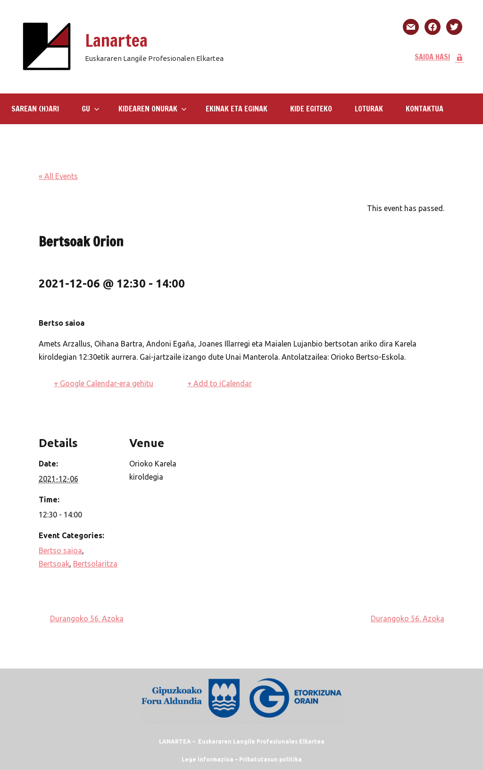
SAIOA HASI (439, 56)
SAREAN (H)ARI (35, 108)
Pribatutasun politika (270, 759)
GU (91, 108)
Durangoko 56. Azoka (87, 618)
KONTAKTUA (424, 108)
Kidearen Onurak (152, 108)
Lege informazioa (207, 759)
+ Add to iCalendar (219, 383)
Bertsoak (54, 563)
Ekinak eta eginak (236, 108)
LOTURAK (369, 108)
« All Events (58, 176)
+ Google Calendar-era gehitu (103, 383)
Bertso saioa (60, 550)
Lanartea (116, 40)
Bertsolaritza (95, 563)
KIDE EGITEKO (311, 108)
